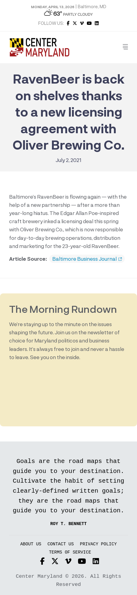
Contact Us (60, 544)
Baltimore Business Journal (87, 259)
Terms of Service (70, 552)
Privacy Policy (98, 544)
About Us (30, 544)
